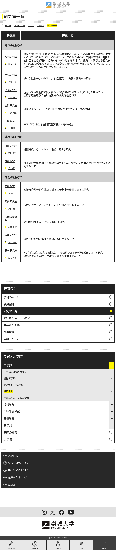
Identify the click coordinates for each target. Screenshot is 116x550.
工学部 (31, 25)
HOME (8, 25)
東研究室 (10, 186)
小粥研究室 (11, 90)
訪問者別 (35, 548)
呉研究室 (10, 161)
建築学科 (40, 25)
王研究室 (10, 121)
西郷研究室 (11, 75)
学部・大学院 (19, 25)
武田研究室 (11, 201)
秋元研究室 (11, 57)
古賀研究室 (11, 105)
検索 (81, 548)
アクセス (58, 548)
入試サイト (11, 548)
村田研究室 (11, 146)
